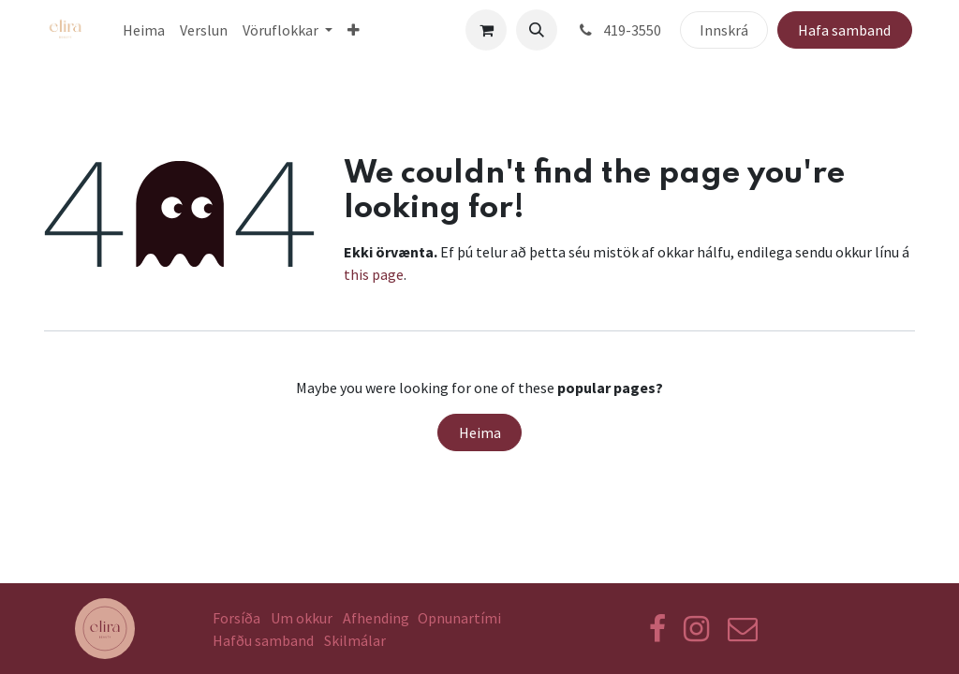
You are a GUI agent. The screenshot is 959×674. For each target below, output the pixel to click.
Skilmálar (357, 640)
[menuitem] (143, 30)
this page (374, 274)
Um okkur (301, 617)
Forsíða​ (236, 617)
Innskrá (724, 30)
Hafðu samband (263, 640)
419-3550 (618, 30)
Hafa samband (844, 30)
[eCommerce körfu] (486, 30)
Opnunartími (459, 617)
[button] (536, 30)
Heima (480, 432)
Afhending (376, 617)
